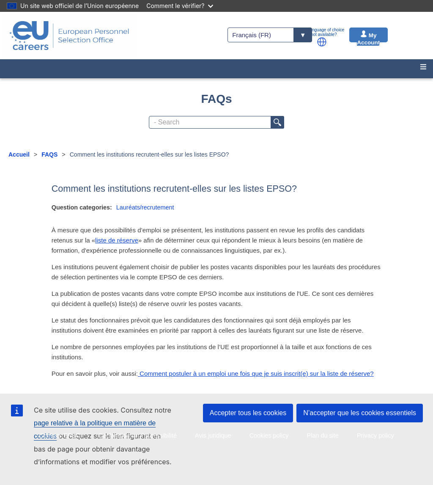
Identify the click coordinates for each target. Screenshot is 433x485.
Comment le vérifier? (179, 5)
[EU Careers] (69, 36)
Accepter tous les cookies (248, 412)
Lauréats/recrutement (145, 207)
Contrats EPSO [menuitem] (59, 435)
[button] (322, 42)
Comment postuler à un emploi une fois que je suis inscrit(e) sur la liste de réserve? (256, 373)
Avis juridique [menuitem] (213, 435)
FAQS (49, 154)
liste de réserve (116, 240)
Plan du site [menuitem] (323, 435)
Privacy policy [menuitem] (375, 435)
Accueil (19, 154)
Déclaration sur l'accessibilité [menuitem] (138, 435)
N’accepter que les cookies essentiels (359, 412)
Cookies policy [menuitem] (269, 435)
